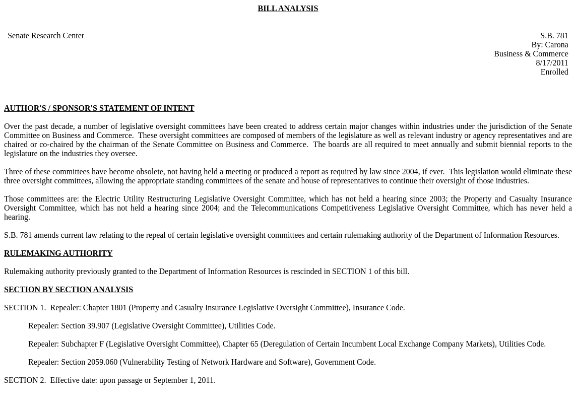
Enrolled (554, 71)
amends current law (65, 235)
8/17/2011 (552, 62)
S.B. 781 (554, 35)
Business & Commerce (531, 53)
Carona (556, 44)
